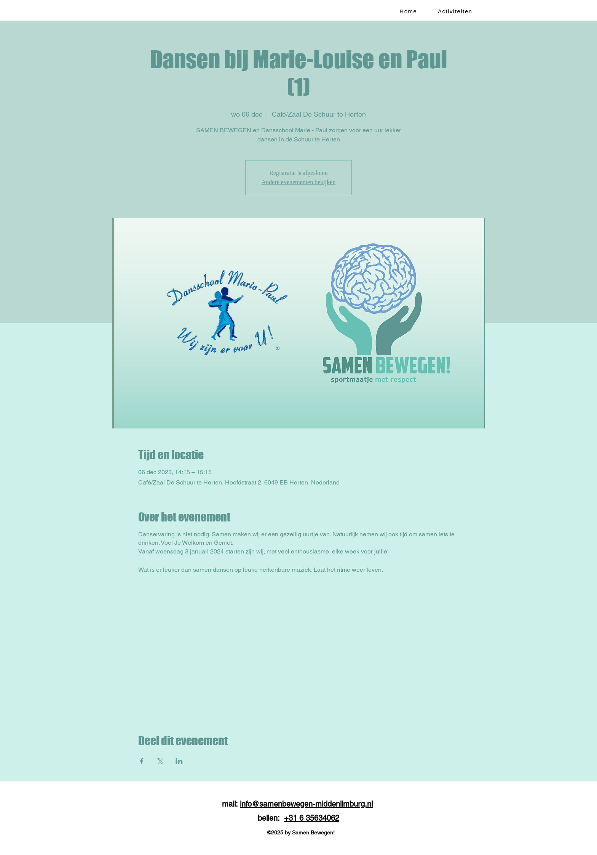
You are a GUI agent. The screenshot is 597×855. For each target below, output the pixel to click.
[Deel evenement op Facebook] (141, 761)
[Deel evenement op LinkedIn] (179, 761)
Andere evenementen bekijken (299, 182)
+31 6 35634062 (311, 818)
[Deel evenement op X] (160, 761)
